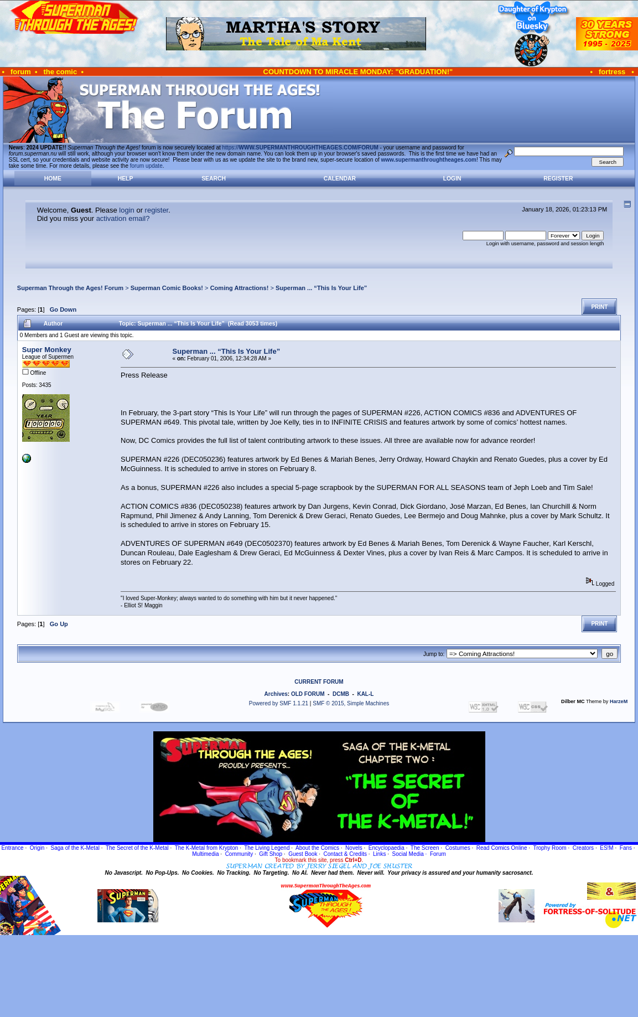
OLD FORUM (308, 694)
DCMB (341, 694)
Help (125, 178)
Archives (276, 694)
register (157, 210)
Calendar (340, 178)
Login (452, 178)
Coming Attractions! (239, 288)
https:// (300, 147)
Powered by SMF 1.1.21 (278, 703)
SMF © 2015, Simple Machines (351, 703)
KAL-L (365, 694)
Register (558, 178)
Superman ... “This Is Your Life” (321, 288)
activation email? (123, 218)
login (126, 210)
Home (52, 178)
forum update (146, 166)
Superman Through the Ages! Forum (70, 288)
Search (213, 178)
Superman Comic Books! (167, 288)
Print (599, 307)
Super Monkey (46, 349)
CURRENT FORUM (318, 682)
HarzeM (618, 701)
